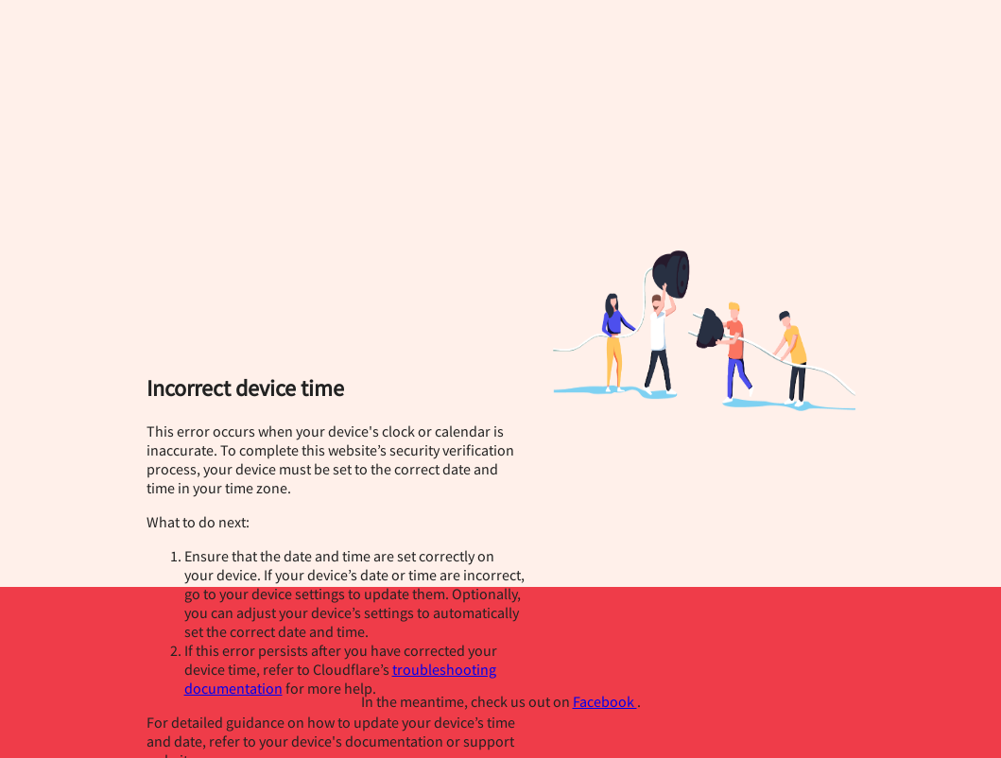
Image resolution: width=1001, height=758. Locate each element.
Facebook (605, 701)
